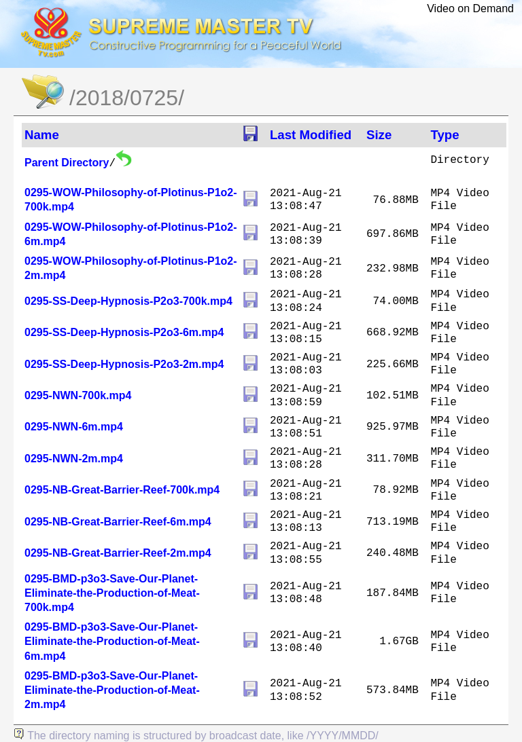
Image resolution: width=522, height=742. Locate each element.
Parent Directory (66, 162)
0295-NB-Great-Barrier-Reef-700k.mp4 (122, 490)
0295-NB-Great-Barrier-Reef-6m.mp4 (117, 521)
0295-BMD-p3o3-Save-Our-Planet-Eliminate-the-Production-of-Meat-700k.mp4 (112, 593)
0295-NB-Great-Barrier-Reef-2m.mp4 (117, 553)
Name (41, 135)
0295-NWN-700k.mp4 (77, 395)
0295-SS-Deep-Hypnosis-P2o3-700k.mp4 (128, 301)
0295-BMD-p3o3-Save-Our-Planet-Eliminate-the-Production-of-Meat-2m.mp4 (112, 690)
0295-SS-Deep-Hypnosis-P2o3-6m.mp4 (124, 332)
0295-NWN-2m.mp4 (73, 458)
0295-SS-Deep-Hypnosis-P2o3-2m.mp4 (124, 364)
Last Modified (310, 135)
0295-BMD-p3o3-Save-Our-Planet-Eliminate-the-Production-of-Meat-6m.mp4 (112, 641)
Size (379, 135)
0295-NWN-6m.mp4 (73, 426)
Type (444, 135)
